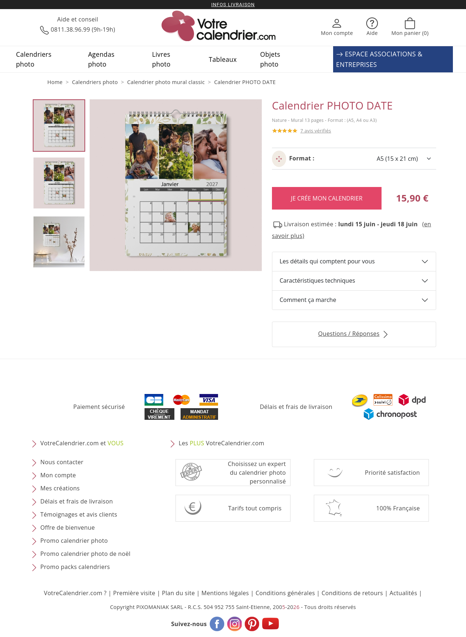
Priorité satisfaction (392, 473)
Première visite (134, 593)
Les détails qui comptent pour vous (327, 261)
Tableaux (223, 59)
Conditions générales (285, 593)
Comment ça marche (308, 300)
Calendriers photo (33, 59)
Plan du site (178, 593)
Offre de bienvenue (67, 527)
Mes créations (60, 488)
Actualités (403, 593)
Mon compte (58, 475)
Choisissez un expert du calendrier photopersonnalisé (257, 472)
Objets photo (270, 59)
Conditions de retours (352, 593)
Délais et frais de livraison (296, 407)
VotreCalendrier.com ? (75, 593)
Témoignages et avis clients (78, 514)
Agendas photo (101, 59)
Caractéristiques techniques (317, 280)
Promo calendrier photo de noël (85, 554)
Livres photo (161, 59)
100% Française (398, 508)
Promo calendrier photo (74, 541)
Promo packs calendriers (75, 567)
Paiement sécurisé (99, 407)
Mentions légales (225, 593)
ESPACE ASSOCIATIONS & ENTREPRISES (379, 59)
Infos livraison (233, 4)
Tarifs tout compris (255, 508)
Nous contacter (61, 462)
